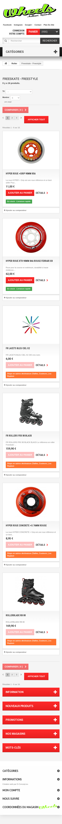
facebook (7, 25)
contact (38, 25)
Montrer (5, 97)
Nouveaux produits (19, 706)
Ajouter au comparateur (16, 210)
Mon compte (11, 790)
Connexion (18, 30)
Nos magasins (15, 733)
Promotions (14, 719)
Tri (3, 91)
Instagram (18, 25)
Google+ (28, 25)
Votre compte (16, 33)
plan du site (49, 25)
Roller (14, 63)
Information (14, 692)
